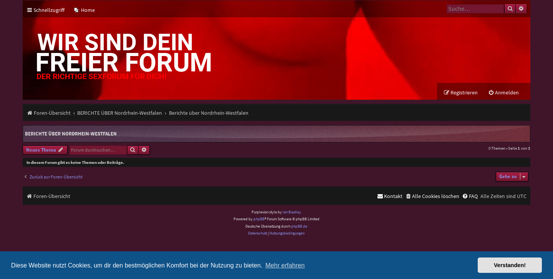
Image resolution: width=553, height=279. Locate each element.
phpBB (259, 218)
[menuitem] (84, 10)
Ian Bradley (292, 212)
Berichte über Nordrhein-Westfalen (71, 133)
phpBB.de (299, 226)
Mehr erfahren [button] (285, 265)
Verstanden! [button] (510, 265)
